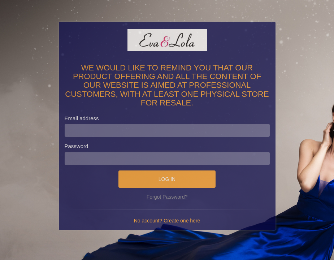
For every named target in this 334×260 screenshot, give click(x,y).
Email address (82, 118)
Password (76, 146)
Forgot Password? (167, 197)
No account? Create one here (167, 221)
